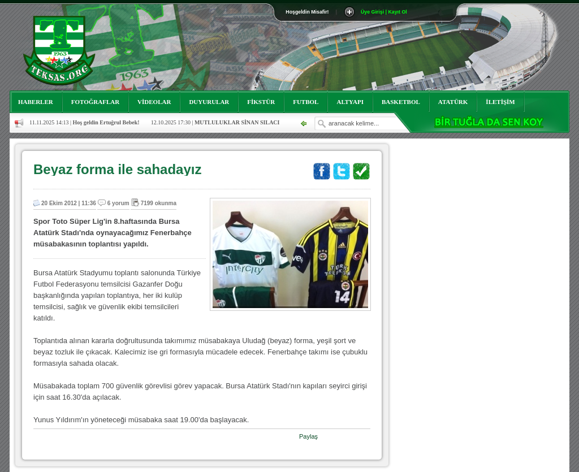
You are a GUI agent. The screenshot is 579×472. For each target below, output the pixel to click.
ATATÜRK (453, 101)
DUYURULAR (209, 101)
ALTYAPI (350, 101)
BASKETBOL (401, 101)
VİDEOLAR (154, 101)
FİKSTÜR (261, 101)
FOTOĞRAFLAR (95, 101)
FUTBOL (305, 101)
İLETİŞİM (500, 101)
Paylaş (308, 436)
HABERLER (35, 101)
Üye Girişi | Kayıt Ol (384, 12)
